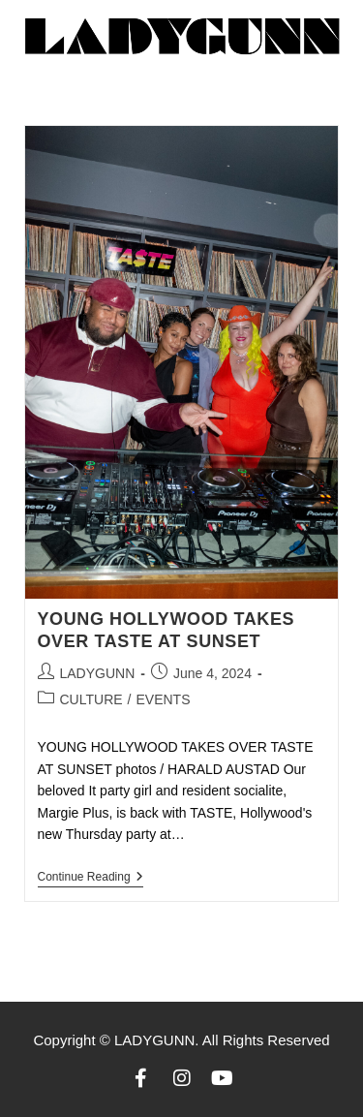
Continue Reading (90, 877)
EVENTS (163, 699)
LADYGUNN (98, 673)
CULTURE (91, 699)
